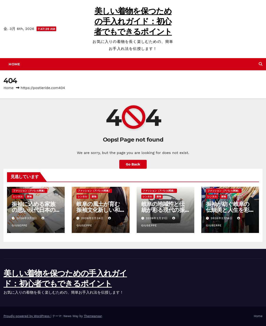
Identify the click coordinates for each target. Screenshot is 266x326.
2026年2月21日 (157, 218)
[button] (260, 64)
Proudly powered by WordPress (27, 316)
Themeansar (93, 316)
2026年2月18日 (222, 218)
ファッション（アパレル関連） (29, 190)
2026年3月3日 (27, 218)
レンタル (17, 196)
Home (14, 64)
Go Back (133, 164)
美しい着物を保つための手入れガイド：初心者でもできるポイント (133, 21)
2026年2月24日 (93, 218)
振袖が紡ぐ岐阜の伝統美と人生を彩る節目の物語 (227, 210)
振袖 (29, 196)
